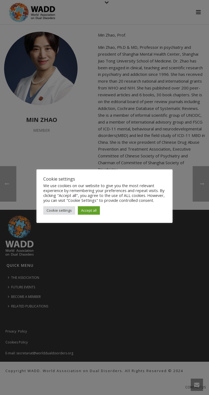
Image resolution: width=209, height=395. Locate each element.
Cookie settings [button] (59, 210)
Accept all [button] (89, 210)
